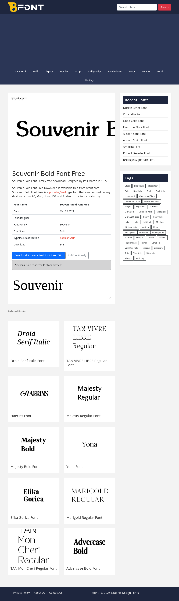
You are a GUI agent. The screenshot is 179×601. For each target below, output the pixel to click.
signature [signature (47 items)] (158, 248)
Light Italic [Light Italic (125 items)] (147, 222)
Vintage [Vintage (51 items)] (128, 258)
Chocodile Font (132, 114)
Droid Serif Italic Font (27, 360)
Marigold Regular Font (84, 517)
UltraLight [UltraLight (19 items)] (150, 253)
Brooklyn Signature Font (138, 160)
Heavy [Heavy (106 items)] (146, 216)
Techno (146, 71)
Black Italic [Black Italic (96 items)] (139, 185)
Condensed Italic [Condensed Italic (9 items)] (151, 201)
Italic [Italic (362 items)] (127, 222)
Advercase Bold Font (83, 568)
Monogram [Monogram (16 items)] (130, 232)
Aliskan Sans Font (134, 134)
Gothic (160, 71)
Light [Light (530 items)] (136, 222)
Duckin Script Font (135, 108)
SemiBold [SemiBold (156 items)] (156, 242)
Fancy (131, 71)
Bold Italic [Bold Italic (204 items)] (138, 191)
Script (78, 71)
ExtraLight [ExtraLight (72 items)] (161, 211)
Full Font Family (77, 255)
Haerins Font (20, 415)
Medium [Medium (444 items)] (160, 222)
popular (64, 71)
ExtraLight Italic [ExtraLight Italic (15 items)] (132, 216)
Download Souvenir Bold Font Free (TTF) (39, 255)
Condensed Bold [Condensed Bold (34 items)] (132, 201)
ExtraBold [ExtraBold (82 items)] (153, 206)
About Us (39, 592)
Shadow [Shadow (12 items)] (146, 248)
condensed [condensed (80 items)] (130, 196)
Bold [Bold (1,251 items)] (127, 191)
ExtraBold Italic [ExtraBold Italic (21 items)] (145, 211)
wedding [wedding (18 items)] (140, 258)
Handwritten (115, 71)
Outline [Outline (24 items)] (151, 237)
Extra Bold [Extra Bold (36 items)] (129, 211)
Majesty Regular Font (83, 415)
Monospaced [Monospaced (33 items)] (158, 232)
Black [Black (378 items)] (127, 185)
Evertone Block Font (136, 127)
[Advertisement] (89, 40)
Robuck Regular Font (136, 153)
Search (164, 7)
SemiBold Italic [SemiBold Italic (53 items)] (131, 248)
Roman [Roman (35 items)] (144, 242)
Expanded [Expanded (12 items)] (140, 206)
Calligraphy (94, 71)
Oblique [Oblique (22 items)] (139, 237)
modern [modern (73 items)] (145, 227)
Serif (35, 71)
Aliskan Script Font (135, 140)
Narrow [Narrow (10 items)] (128, 237)
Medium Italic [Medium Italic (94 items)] (131, 227)
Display (49, 71)
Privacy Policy (21, 592)
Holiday (89, 80)
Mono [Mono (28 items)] (156, 227)
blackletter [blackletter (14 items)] (152, 185)
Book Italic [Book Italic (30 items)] (160, 191)
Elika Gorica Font (24, 517)
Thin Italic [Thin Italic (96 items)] (137, 253)
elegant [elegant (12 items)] (128, 206)
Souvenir (61, 286)
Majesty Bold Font (25, 466)
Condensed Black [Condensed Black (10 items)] (147, 196)
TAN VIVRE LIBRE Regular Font (86, 362)
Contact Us (55, 592)
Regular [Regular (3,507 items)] (162, 237)
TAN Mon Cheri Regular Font (33, 568)
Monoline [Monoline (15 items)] (143, 232)
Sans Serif (20, 71)
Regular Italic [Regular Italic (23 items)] (131, 242)
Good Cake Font (133, 121)
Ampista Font (131, 147)
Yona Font (74, 466)
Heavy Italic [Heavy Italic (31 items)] (158, 216)
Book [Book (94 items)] (149, 191)
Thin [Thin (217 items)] (127, 253)
